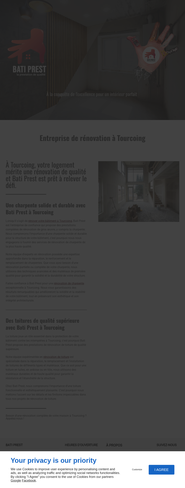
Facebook (29, 480)
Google (16, 480)
